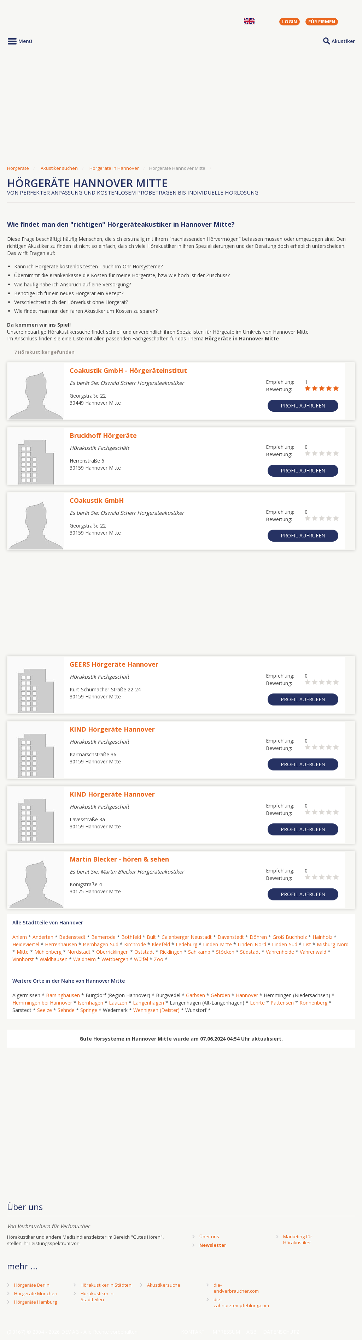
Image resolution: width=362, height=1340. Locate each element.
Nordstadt (78, 951)
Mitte (23, 951)
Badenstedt (72, 937)
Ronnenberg (313, 1002)
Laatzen (118, 1002)
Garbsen (195, 995)
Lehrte (257, 1002)
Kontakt (193, 1331)
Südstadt (250, 951)
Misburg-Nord (333, 944)
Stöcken (225, 951)
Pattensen (282, 1002)
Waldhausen (54, 959)
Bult (151, 937)
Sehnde (66, 1010)
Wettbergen (114, 959)
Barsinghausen (63, 995)
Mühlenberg (48, 951)
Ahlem (19, 937)
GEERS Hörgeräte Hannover (114, 664)
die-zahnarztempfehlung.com (241, 1302)
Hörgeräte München (35, 1293)
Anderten (43, 937)
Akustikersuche (163, 1285)
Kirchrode (135, 944)
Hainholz (322, 937)
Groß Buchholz (290, 937)
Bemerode (103, 937)
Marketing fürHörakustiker (297, 1239)
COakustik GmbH (97, 500)
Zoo (158, 959)
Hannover (247, 995)
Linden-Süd (284, 944)
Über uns (209, 1236)
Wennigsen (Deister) (156, 1010)
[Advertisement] (181, 107)
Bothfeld (131, 937)
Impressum (225, 1331)
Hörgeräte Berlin (31, 1285)
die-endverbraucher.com (236, 1288)
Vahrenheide (280, 951)
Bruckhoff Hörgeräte (103, 435)
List (307, 944)
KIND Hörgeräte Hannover (112, 729)
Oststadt (144, 951)
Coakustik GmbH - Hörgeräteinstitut (128, 370)
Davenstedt (230, 937)
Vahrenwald (313, 951)
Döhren (258, 937)
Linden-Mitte (217, 944)
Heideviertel (25, 944)
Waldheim (84, 959)
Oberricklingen (112, 951)
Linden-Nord (252, 944)
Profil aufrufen (303, 405)
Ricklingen (171, 951)
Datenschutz (281, 1331)
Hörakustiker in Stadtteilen (97, 1296)
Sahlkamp (199, 951)
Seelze (44, 1010)
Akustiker (343, 41)
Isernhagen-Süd (100, 944)
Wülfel (141, 959)
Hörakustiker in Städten (106, 1285)
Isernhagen (90, 1002)
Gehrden (220, 995)
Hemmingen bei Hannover (42, 1002)
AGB (251, 1331)
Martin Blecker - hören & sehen (119, 859)
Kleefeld (161, 944)
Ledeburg (186, 944)
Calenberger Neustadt (187, 937)
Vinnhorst (23, 959)
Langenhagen (148, 1002)
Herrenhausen (61, 944)
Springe (88, 1010)
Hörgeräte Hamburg (35, 1302)
